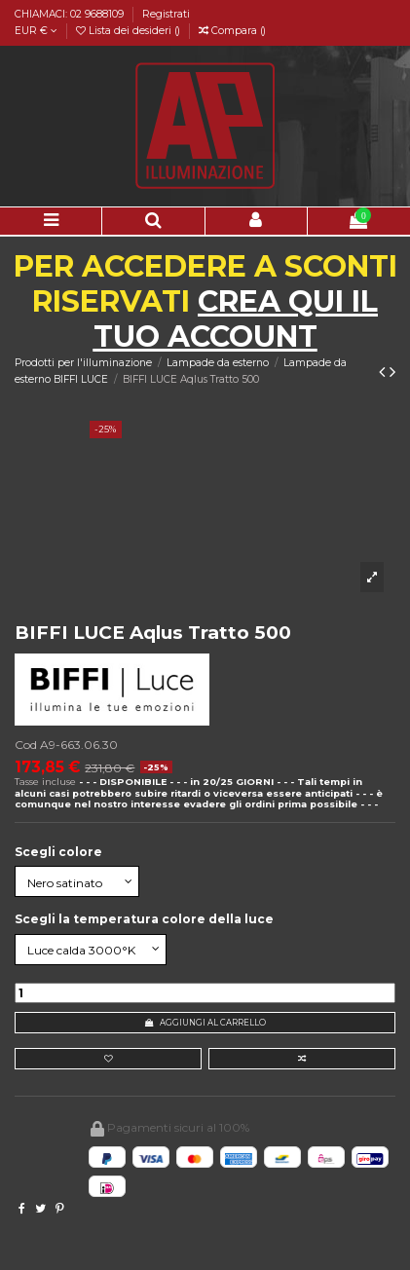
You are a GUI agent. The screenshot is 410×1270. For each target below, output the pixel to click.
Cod (26, 744)
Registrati (166, 14)
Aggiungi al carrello (205, 1022)
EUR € (36, 30)
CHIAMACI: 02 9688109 (71, 14)
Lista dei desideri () (129, 30)
